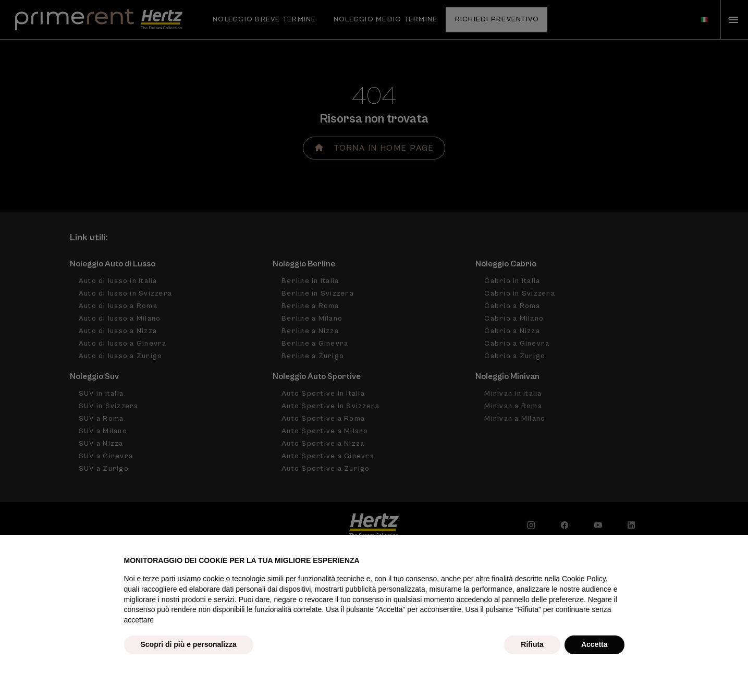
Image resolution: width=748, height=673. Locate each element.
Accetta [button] (594, 644)
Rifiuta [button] (532, 644)
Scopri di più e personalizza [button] (189, 644)
